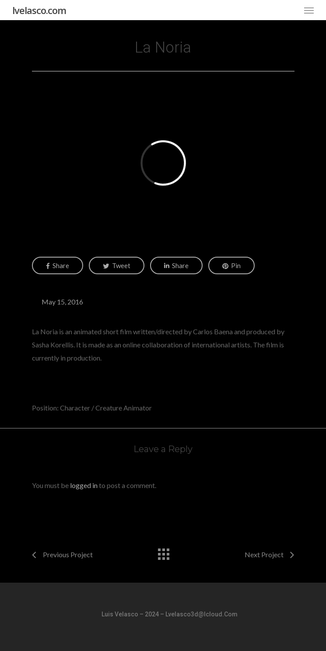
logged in (84, 485)
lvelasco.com (39, 10)
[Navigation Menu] (309, 10)
